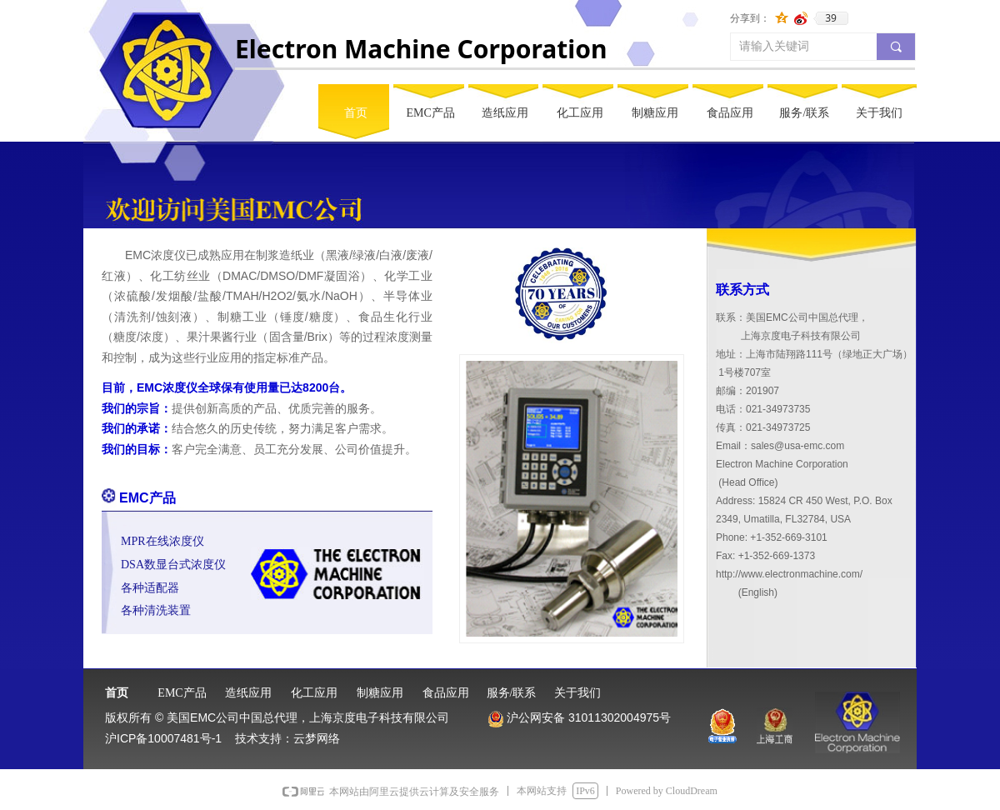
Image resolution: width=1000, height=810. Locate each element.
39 (831, 18)
